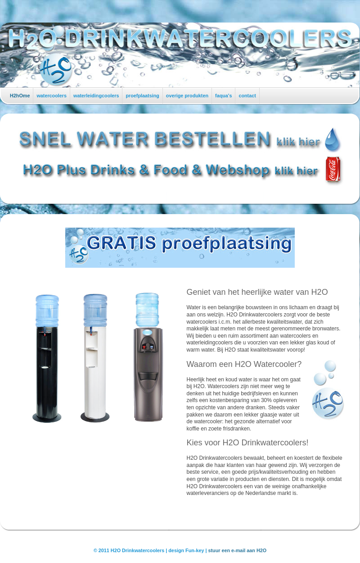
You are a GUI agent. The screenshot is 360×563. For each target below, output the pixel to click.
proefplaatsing (142, 95)
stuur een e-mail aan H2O (237, 550)
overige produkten (187, 95)
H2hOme (20, 95)
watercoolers (51, 95)
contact (247, 95)
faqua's (223, 95)
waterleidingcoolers (96, 95)
